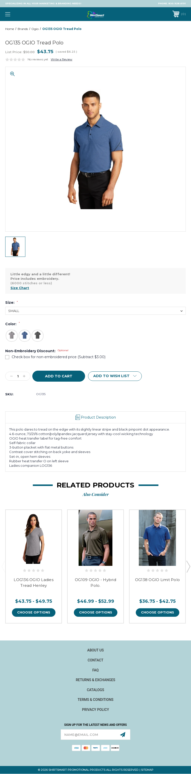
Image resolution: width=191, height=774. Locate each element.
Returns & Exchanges (95, 680)
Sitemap (147, 770)
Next (188, 566)
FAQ (95, 670)
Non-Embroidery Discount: (36, 351)
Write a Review (61, 59)
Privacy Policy (95, 710)
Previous (3, 566)
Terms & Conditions (95, 700)
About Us (95, 650)
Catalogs (95, 690)
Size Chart (19, 288)
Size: (11, 302)
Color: (12, 324)
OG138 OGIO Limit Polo (157, 579)
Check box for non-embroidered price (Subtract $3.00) (58, 357)
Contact (95, 660)
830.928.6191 (177, 3)
